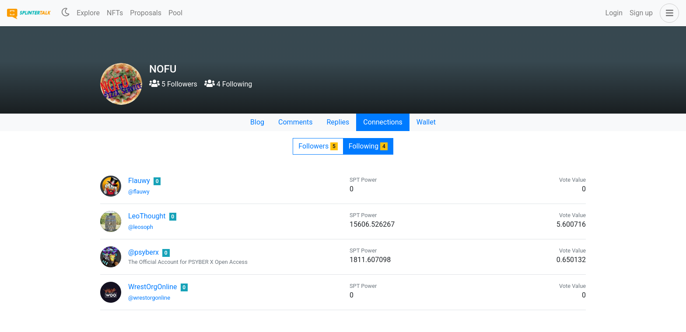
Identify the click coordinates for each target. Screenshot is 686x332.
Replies (337, 122)
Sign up (641, 13)
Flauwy (139, 180)
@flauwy (138, 191)
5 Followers (173, 84)
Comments (295, 122)
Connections (382, 122)
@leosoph (140, 227)
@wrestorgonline (149, 297)
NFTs (115, 13)
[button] (667, 13)
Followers (317, 146)
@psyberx (143, 252)
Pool (175, 13)
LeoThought (147, 216)
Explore (88, 13)
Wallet (426, 122)
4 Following (228, 84)
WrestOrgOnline (152, 287)
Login (614, 13)
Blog (257, 122)
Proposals (145, 13)
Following (368, 146)
